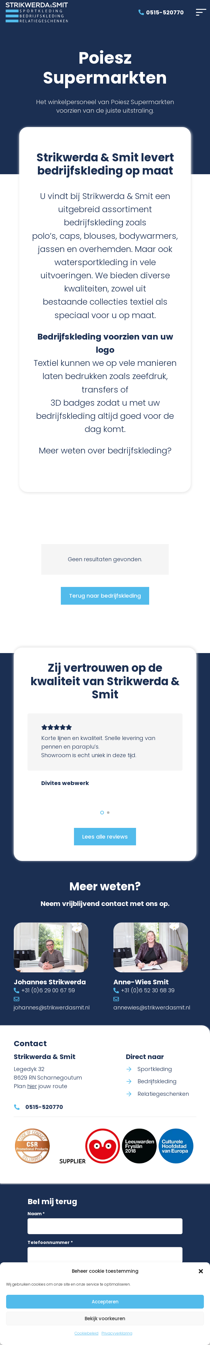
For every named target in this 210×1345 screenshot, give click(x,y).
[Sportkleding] (132, 1069)
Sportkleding (155, 1069)
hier (32, 1086)
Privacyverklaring (116, 1333)
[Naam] (105, 1226)
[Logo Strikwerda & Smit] (37, 12)
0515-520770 (44, 1107)
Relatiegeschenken (163, 1094)
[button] (201, 1271)
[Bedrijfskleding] (132, 1081)
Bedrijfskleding (157, 1081)
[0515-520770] (19, 1107)
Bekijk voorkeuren (105, 1318)
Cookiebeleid (86, 1333)
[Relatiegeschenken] (132, 1094)
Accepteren (105, 1301)
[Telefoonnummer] (105, 1255)
